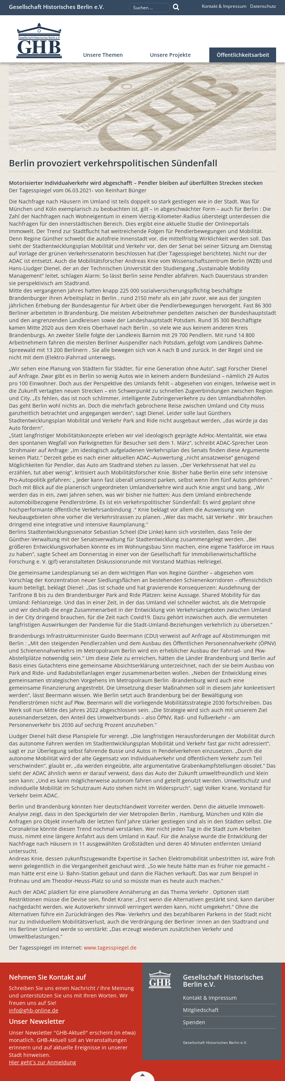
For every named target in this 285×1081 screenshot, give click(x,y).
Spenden (194, 1022)
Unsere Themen (103, 54)
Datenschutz (263, 6)
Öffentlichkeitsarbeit (243, 54)
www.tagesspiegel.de (110, 947)
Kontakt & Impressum (224, 6)
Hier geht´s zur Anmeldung (42, 1062)
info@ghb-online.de (33, 1010)
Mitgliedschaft (201, 1009)
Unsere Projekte (170, 54)
